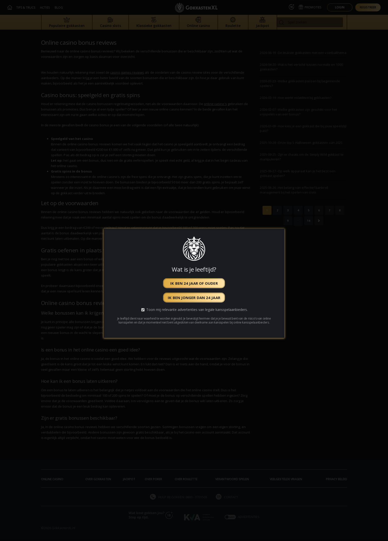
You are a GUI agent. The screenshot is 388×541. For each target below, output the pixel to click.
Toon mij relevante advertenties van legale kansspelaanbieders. (197, 309)
